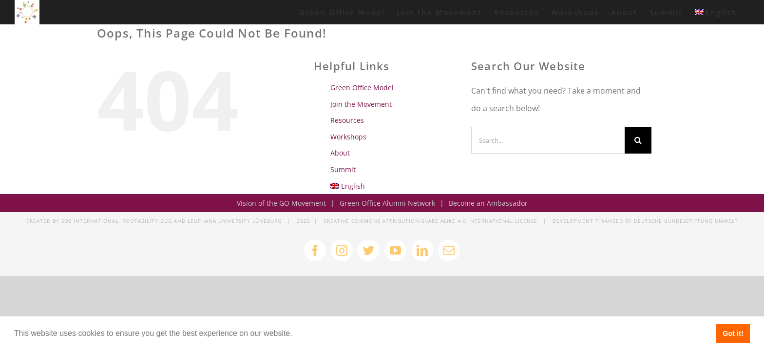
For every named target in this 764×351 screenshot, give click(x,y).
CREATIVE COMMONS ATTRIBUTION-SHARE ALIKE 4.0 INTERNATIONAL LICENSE (430, 220)
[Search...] (548, 140)
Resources (347, 120)
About (340, 152)
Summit (343, 169)
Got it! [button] (733, 333)
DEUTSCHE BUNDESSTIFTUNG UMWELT (686, 220)
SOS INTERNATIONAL (89, 220)
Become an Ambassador (488, 203)
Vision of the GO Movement (281, 203)
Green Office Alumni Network (387, 203)
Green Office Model (362, 87)
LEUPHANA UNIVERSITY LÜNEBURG (235, 220)
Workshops (348, 136)
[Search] (638, 140)
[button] (295, 334)
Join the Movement (361, 104)
